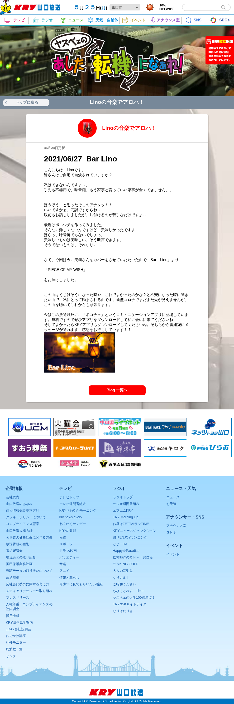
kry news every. (71, 517)
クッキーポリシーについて (26, 517)
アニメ (64, 571)
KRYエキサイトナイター (131, 604)
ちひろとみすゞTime (128, 591)
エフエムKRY (123, 510)
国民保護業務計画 (19, 564)
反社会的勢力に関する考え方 (27, 584)
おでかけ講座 (16, 636)
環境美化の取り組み (21, 557)
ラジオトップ (123, 497)
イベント (173, 554)
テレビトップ (69, 497)
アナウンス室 (176, 526)
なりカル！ (121, 577)
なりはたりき (123, 611)
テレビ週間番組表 (72, 504)
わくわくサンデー (72, 524)
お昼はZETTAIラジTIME (131, 524)
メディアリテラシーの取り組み (29, 591)
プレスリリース (17, 597)
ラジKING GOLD (125, 564)
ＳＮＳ (171, 532)
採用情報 (12, 616)
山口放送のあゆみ (19, 504)
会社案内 (12, 497)
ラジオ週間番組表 (126, 504)
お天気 (171, 504)
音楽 (62, 564)
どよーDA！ (122, 544)
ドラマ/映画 (68, 551)
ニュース (173, 497)
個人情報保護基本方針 (22, 510)
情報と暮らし (69, 577)
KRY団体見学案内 (19, 622)
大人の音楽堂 (123, 571)
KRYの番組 (67, 531)
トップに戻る (26, 102)
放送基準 (12, 577)
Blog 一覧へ (117, 390)
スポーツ (66, 544)
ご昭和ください (124, 584)
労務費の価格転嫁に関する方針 (29, 537)
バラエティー (69, 557)
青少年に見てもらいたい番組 (81, 584)
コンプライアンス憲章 (22, 524)
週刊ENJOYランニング (130, 537)
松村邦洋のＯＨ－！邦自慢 (133, 557)
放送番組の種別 (17, 544)
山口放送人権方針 (19, 531)
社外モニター (16, 642)
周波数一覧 (14, 649)
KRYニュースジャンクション (134, 531)
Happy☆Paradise (126, 551)
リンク (11, 656)
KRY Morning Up (125, 517)
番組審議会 (14, 551)
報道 (62, 537)
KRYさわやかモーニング (77, 510)
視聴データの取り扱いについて (29, 571)
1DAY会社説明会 (18, 629)
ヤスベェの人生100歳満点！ (134, 597)
